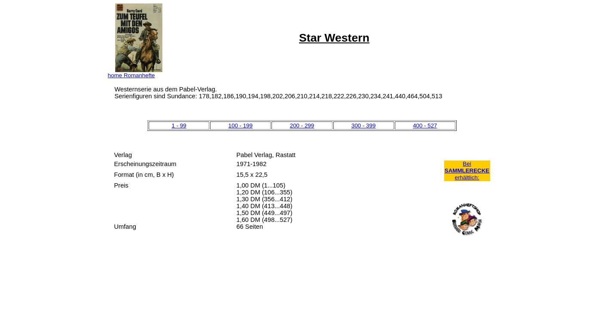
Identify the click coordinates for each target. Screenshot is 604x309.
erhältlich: (467, 177)
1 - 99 (179, 125)
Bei (467, 164)
